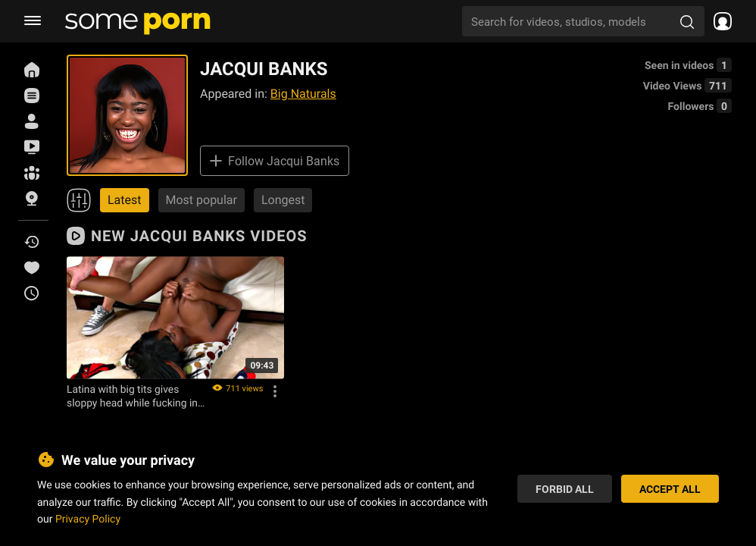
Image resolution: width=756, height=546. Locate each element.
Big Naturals (303, 94)
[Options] (275, 391)
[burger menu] (32, 21)
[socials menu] (718, 21)
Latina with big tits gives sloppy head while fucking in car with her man (132, 396)
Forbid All (565, 489)
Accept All (670, 489)
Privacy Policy (87, 518)
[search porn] (687, 21)
